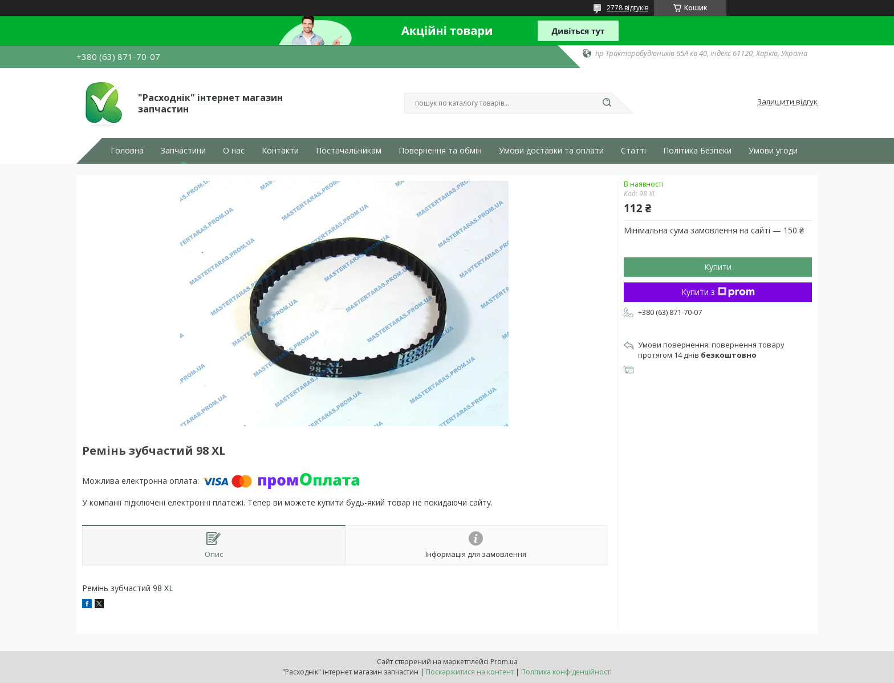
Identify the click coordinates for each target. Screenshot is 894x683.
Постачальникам (348, 151)
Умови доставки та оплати (551, 151)
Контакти (280, 151)
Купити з (718, 291)
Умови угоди (773, 151)
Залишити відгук (787, 102)
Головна (127, 151)
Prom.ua (504, 661)
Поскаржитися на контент (470, 672)
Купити (718, 266)
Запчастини (183, 151)
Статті (633, 151)
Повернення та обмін (440, 151)
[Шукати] (606, 103)
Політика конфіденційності (566, 672)
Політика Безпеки (697, 151)
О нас (234, 151)
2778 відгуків (627, 8)
